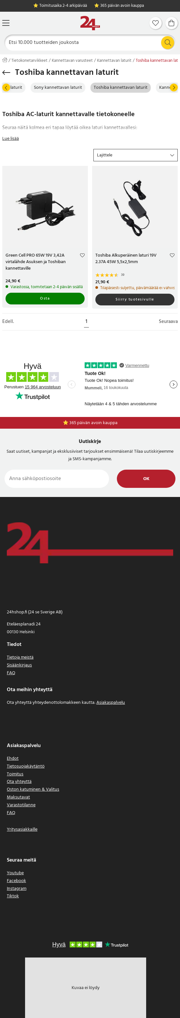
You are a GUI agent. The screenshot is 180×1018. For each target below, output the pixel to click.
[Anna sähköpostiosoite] (57, 479)
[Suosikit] (155, 23)
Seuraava (168, 322)
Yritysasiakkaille (22, 829)
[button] (135, 155)
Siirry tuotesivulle (135, 299)
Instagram (16, 888)
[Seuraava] (174, 87)
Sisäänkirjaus (19, 665)
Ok (146, 479)
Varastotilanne (21, 805)
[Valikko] (5, 23)
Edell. (8, 322)
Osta (45, 298)
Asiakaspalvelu (110, 702)
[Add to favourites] (82, 256)
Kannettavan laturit (114, 61)
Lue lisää (10, 138)
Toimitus (15, 774)
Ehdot (13, 758)
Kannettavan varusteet (72, 61)
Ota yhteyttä (19, 781)
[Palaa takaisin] (6, 72)
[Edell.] (6, 87)
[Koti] (90, 23)
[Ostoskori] (171, 23)
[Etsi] (90, 42)
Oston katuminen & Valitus (33, 789)
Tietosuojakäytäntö (26, 766)
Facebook (16, 881)
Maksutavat (18, 797)
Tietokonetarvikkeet (29, 61)
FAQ (11, 673)
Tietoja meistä (20, 657)
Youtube (15, 873)
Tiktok (13, 896)
